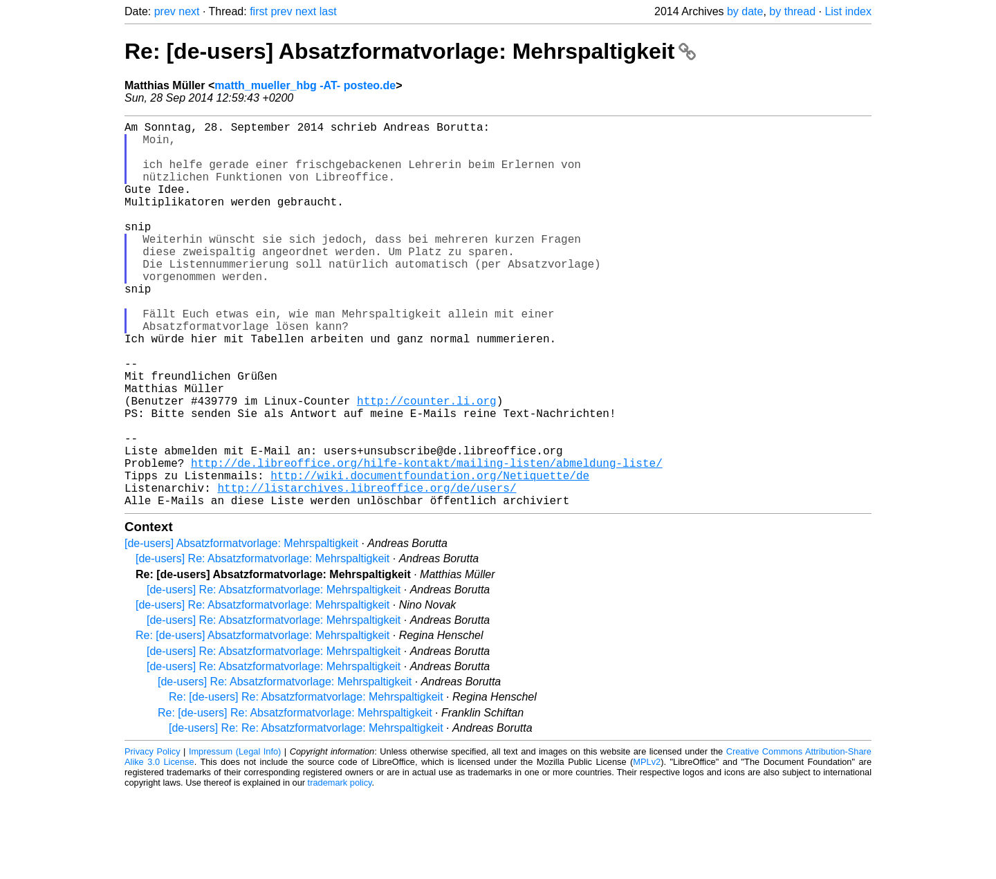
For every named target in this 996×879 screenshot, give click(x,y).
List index (848, 11)
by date (745, 11)
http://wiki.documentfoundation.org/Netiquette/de (429, 555)
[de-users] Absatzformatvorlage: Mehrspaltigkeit (241, 629)
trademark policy (340, 868)
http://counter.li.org (427, 464)
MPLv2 (647, 847)
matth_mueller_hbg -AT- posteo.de (305, 85)
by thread (792, 11)
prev (165, 11)
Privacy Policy (152, 837)
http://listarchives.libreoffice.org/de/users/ (366, 570)
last (328, 11)
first (259, 11)
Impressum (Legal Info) (235, 837)
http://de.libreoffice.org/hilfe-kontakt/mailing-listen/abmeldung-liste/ (427, 540)
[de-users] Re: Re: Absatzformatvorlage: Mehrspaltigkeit (306, 814)
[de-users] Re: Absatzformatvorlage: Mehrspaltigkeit (262, 644)
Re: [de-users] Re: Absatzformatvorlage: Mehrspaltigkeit (306, 782)
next (188, 11)
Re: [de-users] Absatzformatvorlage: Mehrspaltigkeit (410, 51)
